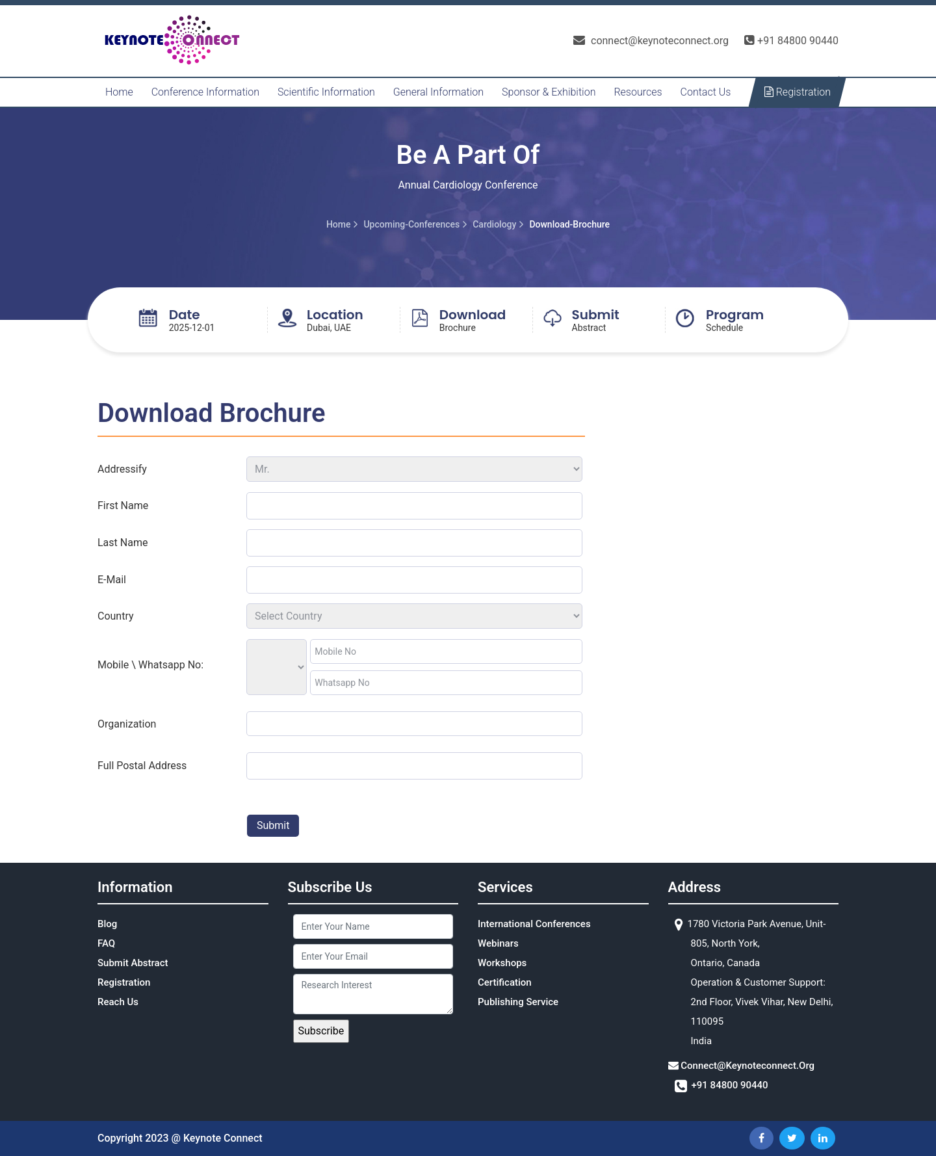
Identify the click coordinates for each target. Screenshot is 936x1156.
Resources (638, 92)
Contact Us (706, 92)
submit (273, 825)
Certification (505, 982)
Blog (107, 924)
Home (119, 92)
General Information (438, 92)
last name (123, 542)
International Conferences (534, 924)
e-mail (112, 579)
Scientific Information (326, 92)
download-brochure (569, 224)
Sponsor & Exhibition (548, 92)
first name (123, 505)
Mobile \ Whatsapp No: (150, 665)
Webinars (498, 943)
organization (127, 724)
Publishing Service (518, 1002)
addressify (122, 469)
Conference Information (205, 92)
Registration (797, 92)
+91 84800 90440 (791, 40)
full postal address (142, 765)
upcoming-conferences (411, 224)
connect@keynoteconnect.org (651, 40)
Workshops (502, 963)
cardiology (494, 224)
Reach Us (118, 1002)
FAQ (106, 943)
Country (116, 616)
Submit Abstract (133, 963)
